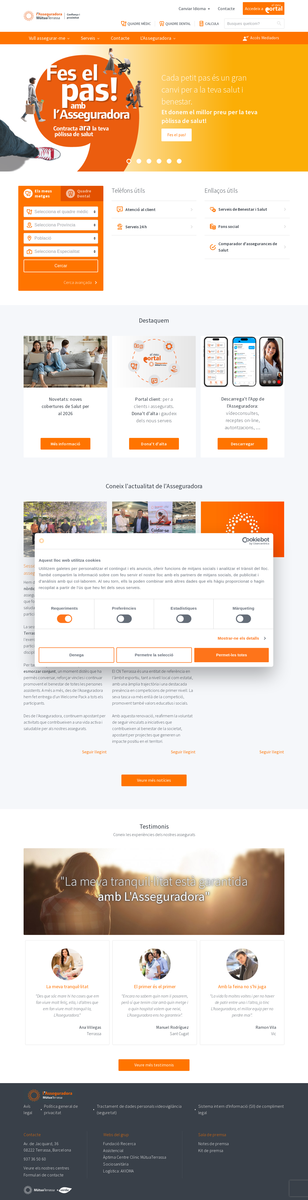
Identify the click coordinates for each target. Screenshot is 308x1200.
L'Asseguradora (155, 38)
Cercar (60, 265)
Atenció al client (136, 209)
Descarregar (242, 443)
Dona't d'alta (154, 443)
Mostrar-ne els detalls (238, 638)
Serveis (88, 38)
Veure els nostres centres (46, 1167)
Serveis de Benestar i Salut (238, 209)
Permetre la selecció (154, 655)
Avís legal (28, 1109)
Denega (76, 655)
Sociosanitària (116, 1163)
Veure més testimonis (154, 1065)
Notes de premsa (213, 1143)
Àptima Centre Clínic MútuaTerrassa (134, 1156)
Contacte (226, 8)
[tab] (39, 193)
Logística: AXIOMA (118, 1170)
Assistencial (113, 1149)
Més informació (66, 443)
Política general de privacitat (61, 1109)
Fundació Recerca (119, 1143)
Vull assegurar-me (47, 38)
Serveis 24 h (132, 227)
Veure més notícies (154, 780)
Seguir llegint (94, 751)
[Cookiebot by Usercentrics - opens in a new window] (246, 541)
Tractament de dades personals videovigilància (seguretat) (139, 1109)
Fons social (224, 227)
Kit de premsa (210, 1149)
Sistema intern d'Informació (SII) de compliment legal (240, 1109)
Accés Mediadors (261, 38)
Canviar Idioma (192, 8)
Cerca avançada (78, 282)
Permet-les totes (231, 655)
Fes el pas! (176, 135)
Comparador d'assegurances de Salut (244, 247)
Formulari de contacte (44, 1174)
